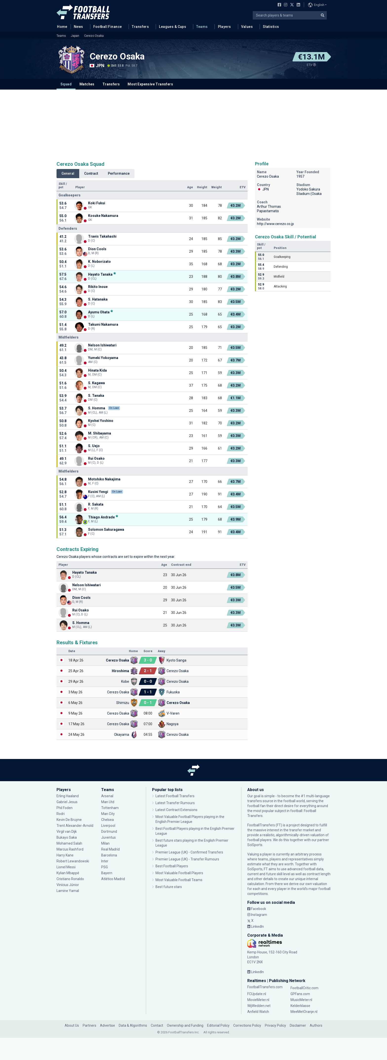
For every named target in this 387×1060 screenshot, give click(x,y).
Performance (119, 173)
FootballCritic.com (304, 988)
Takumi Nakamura (103, 324)
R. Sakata (95, 504)
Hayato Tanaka (100, 274)
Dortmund (109, 831)
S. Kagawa (96, 383)
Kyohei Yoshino (100, 420)
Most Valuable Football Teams (178, 880)
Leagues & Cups (172, 27)
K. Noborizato (99, 261)
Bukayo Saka (67, 837)
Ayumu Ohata (99, 312)
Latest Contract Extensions (176, 810)
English (316, 5)
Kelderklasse (300, 1006)
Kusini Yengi (98, 491)
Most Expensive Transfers (150, 84)
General (67, 173)
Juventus (108, 837)
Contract (91, 173)
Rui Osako (96, 458)
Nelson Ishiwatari (102, 345)
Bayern (106, 873)
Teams (202, 27)
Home (60, 26)
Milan (105, 843)
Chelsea (107, 820)
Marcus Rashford (70, 849)
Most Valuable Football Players (179, 873)
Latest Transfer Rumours (175, 803)
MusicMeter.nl (301, 1000)
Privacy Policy (275, 1025)
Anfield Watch (258, 1012)
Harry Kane (65, 855)
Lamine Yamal (68, 891)
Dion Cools (97, 249)
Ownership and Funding (185, 1025)
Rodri (61, 814)
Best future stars (168, 887)
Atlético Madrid (113, 879)
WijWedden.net (259, 1006)
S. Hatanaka (98, 299)
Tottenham (110, 808)
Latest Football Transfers (174, 796)
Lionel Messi (66, 867)
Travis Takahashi (102, 236)
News (78, 27)
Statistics (271, 27)
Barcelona (109, 855)
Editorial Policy (218, 1025)
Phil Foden (65, 808)
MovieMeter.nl (258, 1000)
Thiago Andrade (101, 517)
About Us (72, 1025)
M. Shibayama (99, 433)
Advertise (107, 1025)
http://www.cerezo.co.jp (275, 224)
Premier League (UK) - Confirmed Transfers (189, 852)
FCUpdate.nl (256, 994)
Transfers (140, 27)
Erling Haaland (68, 796)
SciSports (254, 845)
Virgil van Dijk (67, 831)
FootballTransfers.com (265, 987)
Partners (89, 1025)
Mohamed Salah (69, 843)
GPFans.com (300, 994)
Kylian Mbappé (68, 873)
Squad (66, 84)
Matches (87, 84)
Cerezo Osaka (94, 36)
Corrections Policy (247, 1025)
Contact (157, 1025)
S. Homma (96, 408)
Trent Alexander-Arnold (75, 826)
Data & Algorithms (133, 1025)
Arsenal (107, 796)
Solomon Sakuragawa (106, 529)
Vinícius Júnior (68, 885)
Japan (75, 36)
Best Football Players (171, 866)
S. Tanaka (96, 395)
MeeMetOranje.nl (303, 1012)
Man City (108, 814)
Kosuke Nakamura (103, 215)
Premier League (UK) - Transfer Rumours (187, 859)
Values (247, 27)
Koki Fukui (96, 203)
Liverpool (108, 826)
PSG (104, 867)
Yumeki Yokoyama (103, 358)
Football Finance (107, 27)
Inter (104, 861)
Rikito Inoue (98, 286)
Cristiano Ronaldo (70, 879)
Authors (316, 1025)
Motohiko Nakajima (104, 479)
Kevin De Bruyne (69, 820)
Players (224, 27)
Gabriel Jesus (67, 802)
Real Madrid (110, 849)
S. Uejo (94, 446)
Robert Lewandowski (73, 861)
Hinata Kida (97, 370)
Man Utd (107, 802)
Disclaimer (298, 1025)
